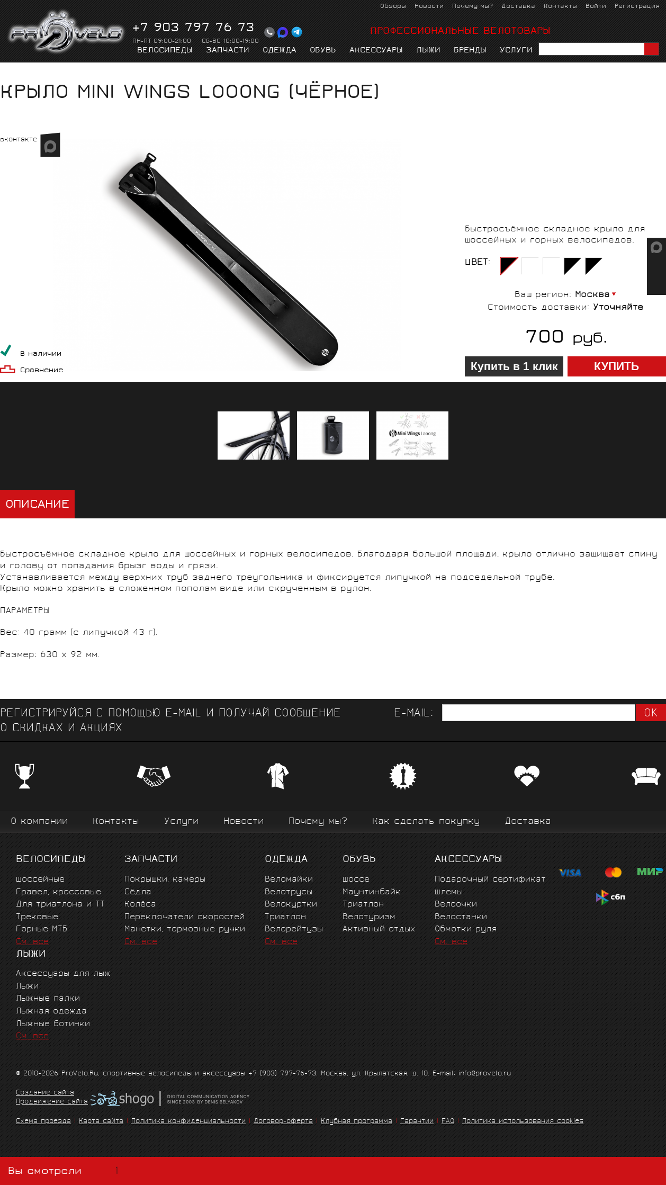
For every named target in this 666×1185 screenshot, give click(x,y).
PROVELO (67, 32)
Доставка (518, 7)
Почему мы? (472, 7)
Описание (37, 505)
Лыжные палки (48, 998)
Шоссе (356, 879)
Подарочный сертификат (490, 879)
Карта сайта (101, 1121)
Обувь (323, 51)
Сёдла (137, 892)
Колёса (140, 904)
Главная (16, 72)
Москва (592, 295)
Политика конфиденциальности (188, 1121)
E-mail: (413, 714)
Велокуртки (291, 904)
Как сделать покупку (426, 822)
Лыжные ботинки (53, 1024)
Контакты (560, 7)
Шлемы (449, 892)
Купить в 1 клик (514, 366)
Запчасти (227, 51)
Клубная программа (356, 1121)
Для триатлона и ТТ (60, 904)
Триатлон (285, 917)
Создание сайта (45, 1093)
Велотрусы (288, 892)
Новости (429, 7)
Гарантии (417, 1121)
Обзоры (393, 7)
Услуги (516, 51)
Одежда (279, 51)
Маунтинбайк (372, 892)
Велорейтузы (294, 929)
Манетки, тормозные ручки (184, 929)
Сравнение (41, 370)
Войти (596, 7)
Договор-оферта (283, 1121)
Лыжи (428, 51)
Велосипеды (165, 51)
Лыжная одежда (51, 1011)
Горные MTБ (41, 929)
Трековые (37, 917)
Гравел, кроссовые (58, 892)
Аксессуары (376, 51)
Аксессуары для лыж (63, 974)
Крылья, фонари (131, 72)
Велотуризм (369, 917)
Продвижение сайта (52, 1102)
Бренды (470, 51)
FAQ (448, 1121)
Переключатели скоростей (184, 917)
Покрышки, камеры (164, 879)
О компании (39, 822)
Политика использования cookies (522, 1121)
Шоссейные (40, 879)
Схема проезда (43, 1121)
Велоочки (456, 904)
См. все (32, 942)
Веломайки (289, 879)
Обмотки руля (466, 929)
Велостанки (461, 917)
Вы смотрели (65, 1171)
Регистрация (637, 7)
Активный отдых (379, 929)
